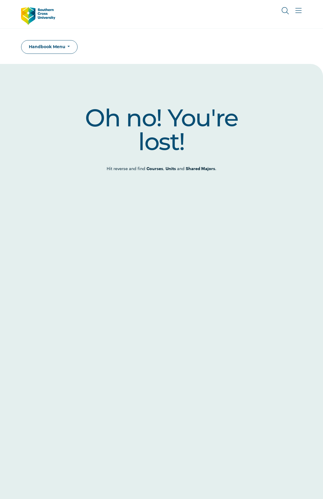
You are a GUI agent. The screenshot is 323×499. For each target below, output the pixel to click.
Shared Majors (200, 168)
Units (171, 168)
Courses (154, 168)
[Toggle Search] (285, 10)
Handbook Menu (48, 46)
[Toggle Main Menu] (298, 10)
